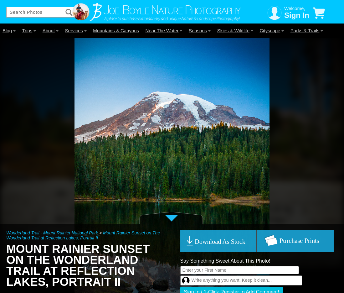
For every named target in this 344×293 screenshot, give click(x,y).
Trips (29, 30)
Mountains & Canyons (116, 30)
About (51, 30)
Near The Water (164, 30)
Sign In (296, 15)
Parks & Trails (306, 30)
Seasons (200, 30)
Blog (9, 30)
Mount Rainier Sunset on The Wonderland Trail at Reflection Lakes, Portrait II (83, 235)
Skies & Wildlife (235, 30)
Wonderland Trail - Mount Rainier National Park (52, 232)
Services (76, 30)
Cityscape (272, 30)
